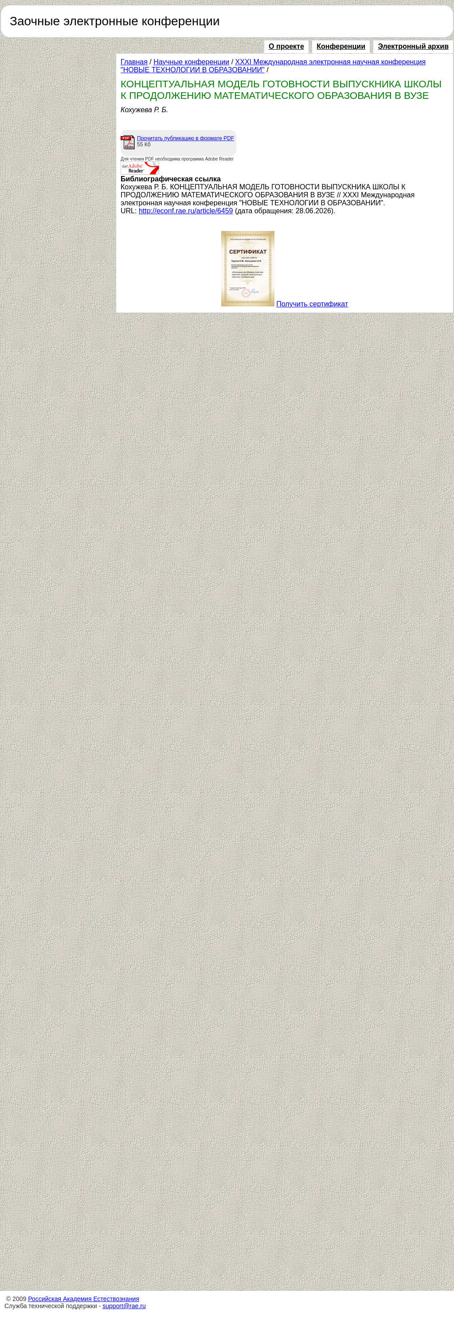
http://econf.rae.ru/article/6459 (186, 211)
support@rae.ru (123, 1305)
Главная (134, 62)
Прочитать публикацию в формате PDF (185, 138)
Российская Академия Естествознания (83, 1298)
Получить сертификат (312, 304)
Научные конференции (191, 62)
